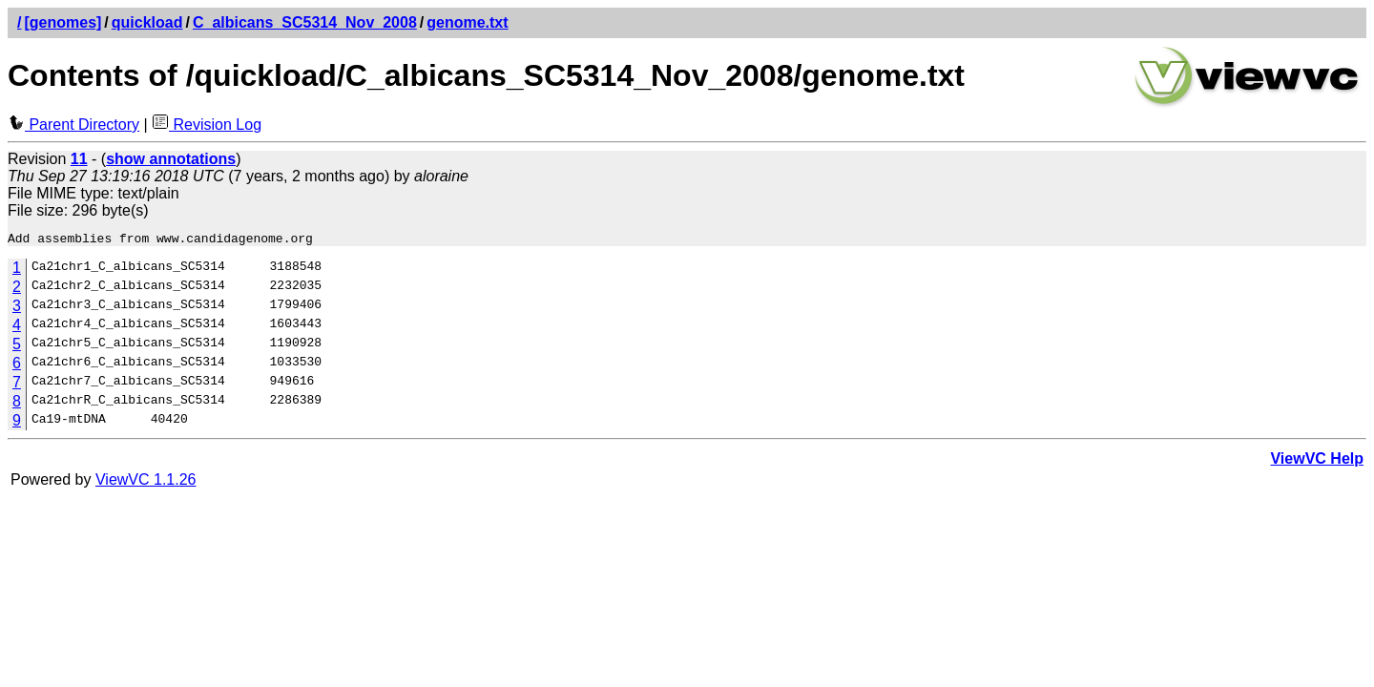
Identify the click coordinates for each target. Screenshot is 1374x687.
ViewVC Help (1317, 461)
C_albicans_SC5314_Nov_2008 (305, 22)
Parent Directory (73, 124)
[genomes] (62, 22)
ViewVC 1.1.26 (146, 482)
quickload (147, 22)
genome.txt (467, 22)
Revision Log (206, 124)
